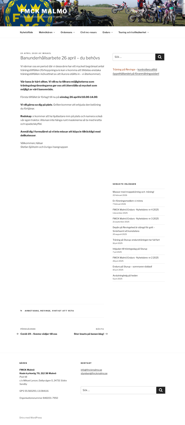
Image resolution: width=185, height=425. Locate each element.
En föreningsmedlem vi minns (128, 200)
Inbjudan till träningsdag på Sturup (130, 248)
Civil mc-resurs (88, 32)
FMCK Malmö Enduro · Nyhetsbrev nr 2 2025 (136, 257)
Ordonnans (68, 32)
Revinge (45, 311)
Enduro (108, 32)
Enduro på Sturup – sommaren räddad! (132, 266)
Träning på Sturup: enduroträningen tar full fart (136, 239)
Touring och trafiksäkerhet (133, 32)
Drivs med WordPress (30, 417)
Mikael (47, 53)
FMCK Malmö (44, 11)
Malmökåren (47, 32)
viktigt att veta (63, 311)
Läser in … (62, 227)
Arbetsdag (32, 311)
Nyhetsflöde (26, 32)
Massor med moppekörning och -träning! (133, 191)
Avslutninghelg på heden (125, 275)
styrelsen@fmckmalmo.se (94, 373)
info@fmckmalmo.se (91, 369)
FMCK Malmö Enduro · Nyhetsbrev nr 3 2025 (136, 218)
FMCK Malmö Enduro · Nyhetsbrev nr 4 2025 (136, 209)
